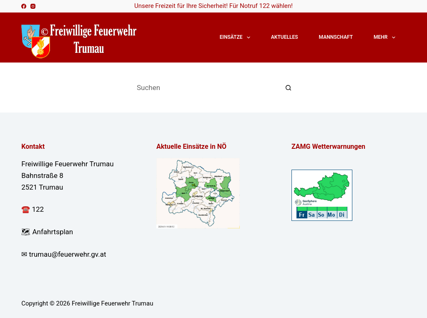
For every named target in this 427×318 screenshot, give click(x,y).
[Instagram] (32, 6)
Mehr (386, 38)
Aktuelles (284, 37)
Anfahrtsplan (52, 232)
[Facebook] (23, 6)
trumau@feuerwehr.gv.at (67, 254)
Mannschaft (336, 37)
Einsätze (237, 38)
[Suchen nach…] (205, 87)
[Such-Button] (288, 87)
